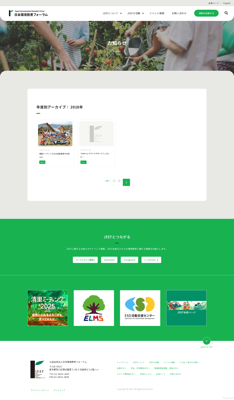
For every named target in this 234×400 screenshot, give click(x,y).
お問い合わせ (139, 379)
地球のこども (182, 374)
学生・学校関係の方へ (170, 368)
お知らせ (43, 162)
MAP (97, 369)
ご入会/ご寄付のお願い (128, 368)
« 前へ (103, 182)
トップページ (12, 25)
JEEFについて (142, 362)
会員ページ (213, 3)
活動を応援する (206, 13)
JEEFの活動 (159, 362)
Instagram (135, 259)
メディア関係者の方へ (160, 374)
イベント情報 (176, 362)
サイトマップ (63, 393)
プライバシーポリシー (41, 393)
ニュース (26, 25)
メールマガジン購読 (67, 259)
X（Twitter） (170, 259)
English (227, 3)
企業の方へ (149, 368)
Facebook (103, 259)
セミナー (84, 162)
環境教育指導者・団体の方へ (131, 374)
